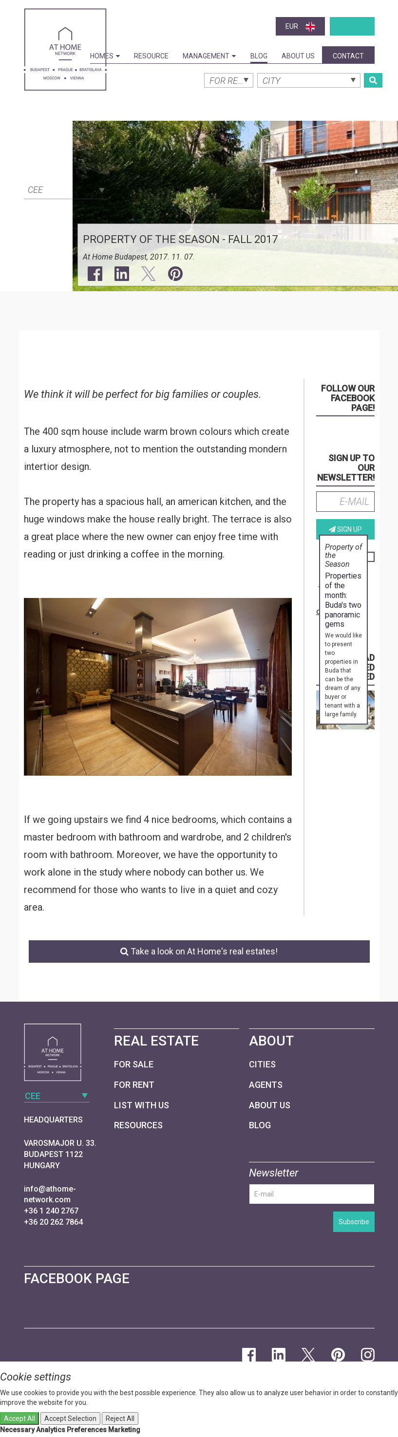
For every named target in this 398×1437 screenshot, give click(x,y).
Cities (262, 1064)
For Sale (133, 1064)
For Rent (134, 1085)
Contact (348, 56)
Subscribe (354, 1222)
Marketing (124, 1430)
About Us (298, 56)
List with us (141, 1105)
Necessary (17, 1430)
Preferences (87, 1430)
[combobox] (65, 189)
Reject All (120, 1418)
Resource (151, 56)
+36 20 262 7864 (53, 1222)
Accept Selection (70, 1418)
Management (209, 56)
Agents (266, 1085)
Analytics (50, 1430)
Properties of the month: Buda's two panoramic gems (343, 600)
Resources (138, 1125)
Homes (105, 56)
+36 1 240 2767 (51, 1210)
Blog (258, 56)
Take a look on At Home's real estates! (199, 951)
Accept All (19, 1418)
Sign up (345, 529)
